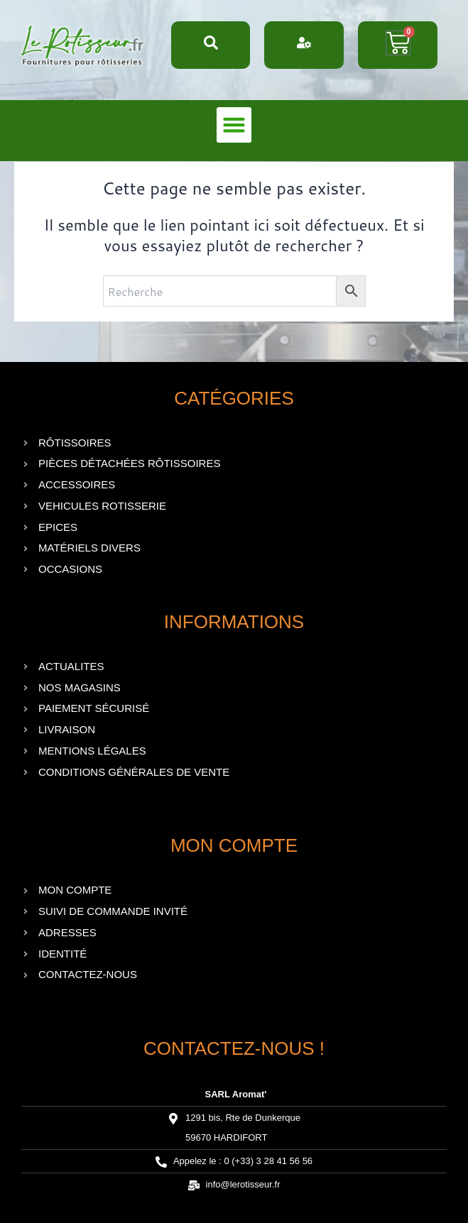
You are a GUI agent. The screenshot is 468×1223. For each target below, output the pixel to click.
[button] (234, 125)
